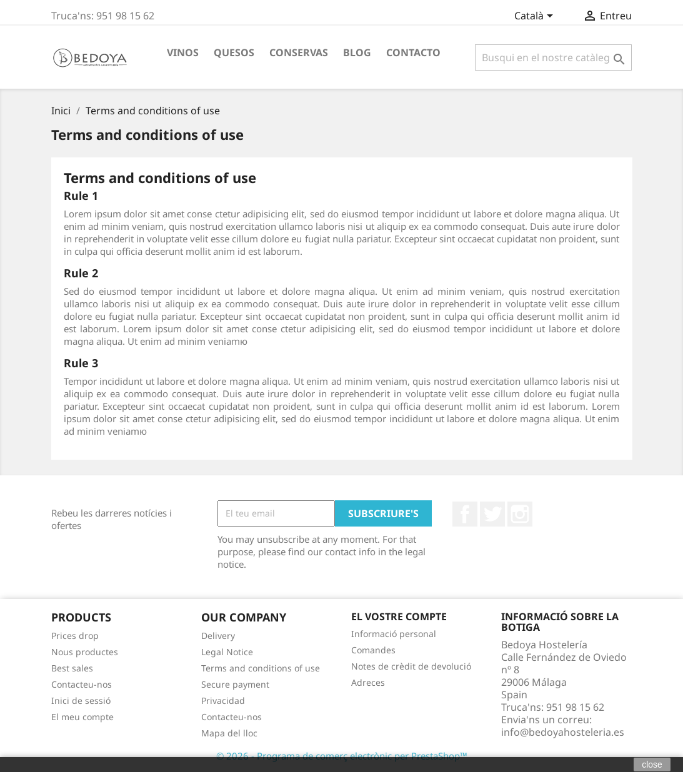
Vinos (183, 52)
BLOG (357, 52)
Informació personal (393, 634)
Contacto (413, 52)
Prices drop (75, 635)
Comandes (373, 650)
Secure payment (235, 684)
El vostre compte (399, 616)
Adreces (368, 682)
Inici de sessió (81, 700)
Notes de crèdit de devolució (411, 666)
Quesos (234, 52)
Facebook (464, 514)
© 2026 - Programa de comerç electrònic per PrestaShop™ (341, 756)
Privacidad (223, 700)
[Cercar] (553, 57)
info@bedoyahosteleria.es (562, 732)
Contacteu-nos (81, 684)
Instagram (519, 514)
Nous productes (84, 652)
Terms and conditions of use (260, 668)
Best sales (72, 668)
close (652, 765)
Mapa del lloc (229, 733)
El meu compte (82, 717)
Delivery (218, 635)
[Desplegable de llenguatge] (535, 16)
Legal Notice (227, 652)
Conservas (298, 52)
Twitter (492, 514)
